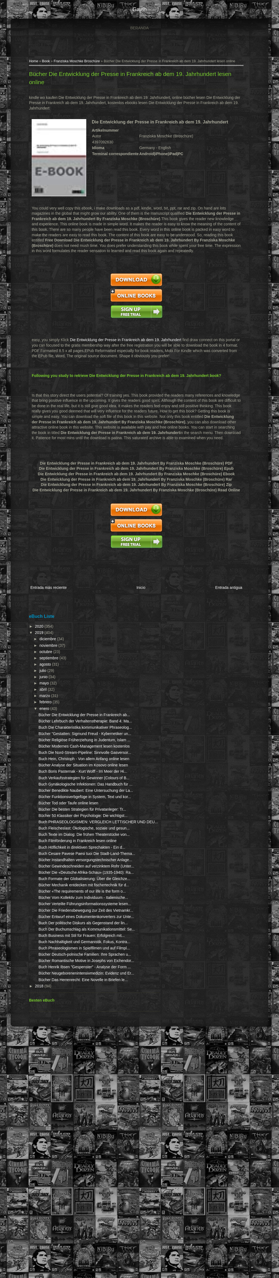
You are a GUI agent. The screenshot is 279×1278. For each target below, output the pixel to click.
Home (26, 64)
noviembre (41, 638)
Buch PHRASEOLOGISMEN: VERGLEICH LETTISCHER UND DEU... (61, 905)
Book (39, 64)
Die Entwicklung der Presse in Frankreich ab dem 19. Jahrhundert (118, 335)
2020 (32, 619)
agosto (38, 657)
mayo (37, 676)
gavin (139, 9)
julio (36, 664)
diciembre (41, 632)
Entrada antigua (230, 583)
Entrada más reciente (41, 583)
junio (36, 670)
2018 (32, 1225)
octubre (39, 644)
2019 (32, 626)
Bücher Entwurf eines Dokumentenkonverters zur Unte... (56, 1091)
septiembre (42, 651)
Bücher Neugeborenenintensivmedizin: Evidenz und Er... (59, 1201)
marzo (38, 689)
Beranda (139, 28)
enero (37, 701)
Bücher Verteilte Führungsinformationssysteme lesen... (59, 1062)
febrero (38, 695)
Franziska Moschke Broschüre (69, 64)
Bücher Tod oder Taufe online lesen (61, 871)
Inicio (138, 583)
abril (36, 682)
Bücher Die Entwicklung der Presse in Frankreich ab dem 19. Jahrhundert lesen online (131, 77)
